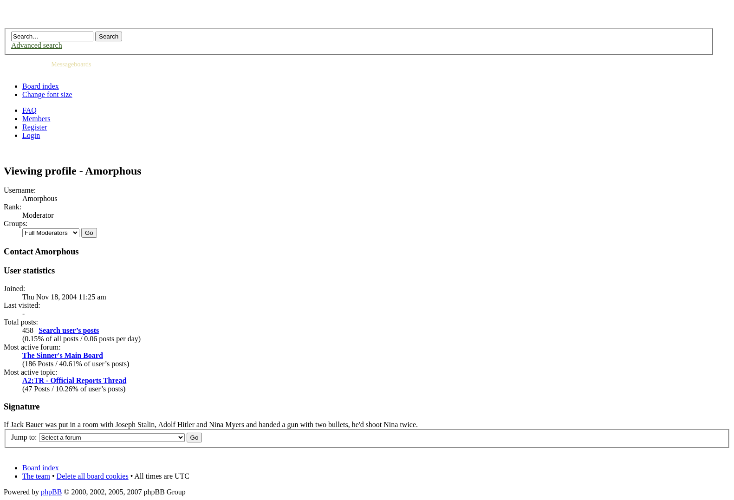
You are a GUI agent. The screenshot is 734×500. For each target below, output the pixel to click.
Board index (40, 86)
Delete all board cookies (93, 476)
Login (31, 135)
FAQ (29, 110)
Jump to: (24, 437)
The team (36, 476)
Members (36, 119)
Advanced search (36, 45)
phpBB (51, 492)
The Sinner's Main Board (62, 355)
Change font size (47, 94)
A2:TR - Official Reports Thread (74, 380)
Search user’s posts (69, 330)
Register (34, 127)
